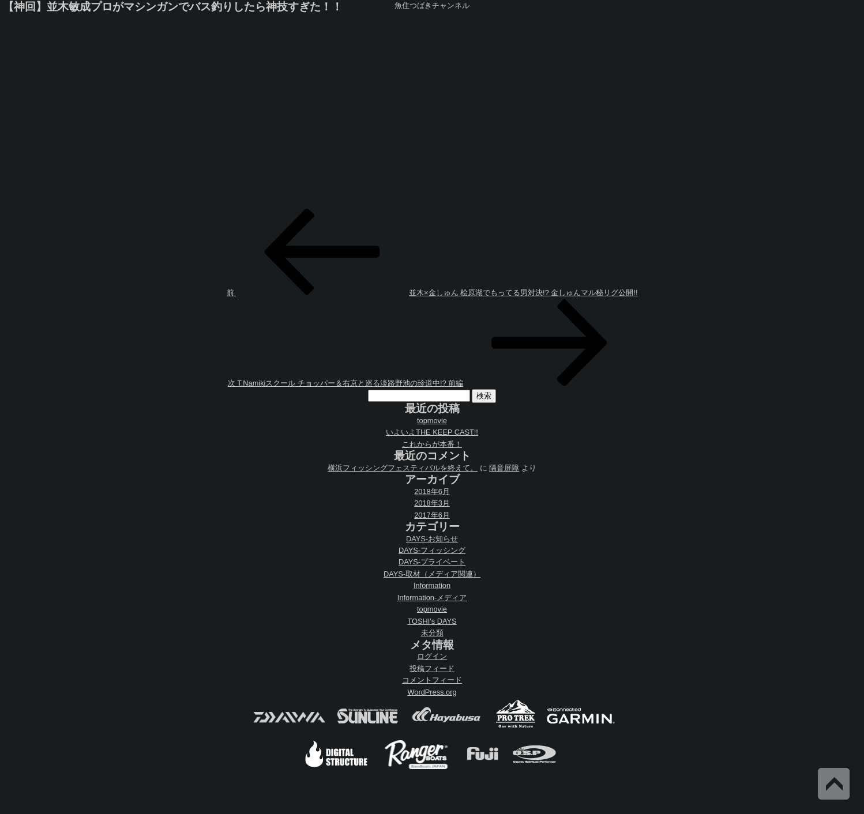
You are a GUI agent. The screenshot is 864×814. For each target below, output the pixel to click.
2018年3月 (432, 503)
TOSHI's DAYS (431, 621)
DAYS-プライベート (432, 561)
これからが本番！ (432, 444)
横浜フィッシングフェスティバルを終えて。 (403, 467)
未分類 (432, 632)
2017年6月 (432, 515)
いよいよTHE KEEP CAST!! (432, 432)
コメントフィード (432, 680)
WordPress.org (431, 692)
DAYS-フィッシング (432, 550)
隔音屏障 (504, 467)
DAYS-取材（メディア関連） (432, 574)
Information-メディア (432, 597)
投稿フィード (432, 668)
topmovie (432, 420)
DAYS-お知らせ (432, 538)
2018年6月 (432, 491)
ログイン (432, 656)
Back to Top (834, 784)
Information (432, 585)
